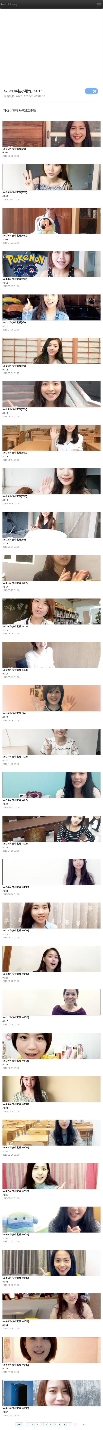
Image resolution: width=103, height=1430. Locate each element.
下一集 (91, 91)
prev (19, 1424)
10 (69, 1424)
